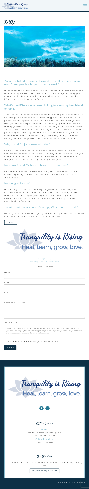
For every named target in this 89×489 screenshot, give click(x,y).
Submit (10, 347)
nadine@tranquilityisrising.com (44, 262)
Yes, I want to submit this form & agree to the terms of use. (33, 341)
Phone (7, 293)
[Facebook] (41, 408)
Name (7, 272)
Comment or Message (15, 303)
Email (7, 282)
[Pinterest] (47, 408)
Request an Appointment (44, 471)
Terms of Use (11, 322)
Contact (10, 222)
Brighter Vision (78, 482)
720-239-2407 (44, 259)
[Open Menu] (85, 6)
